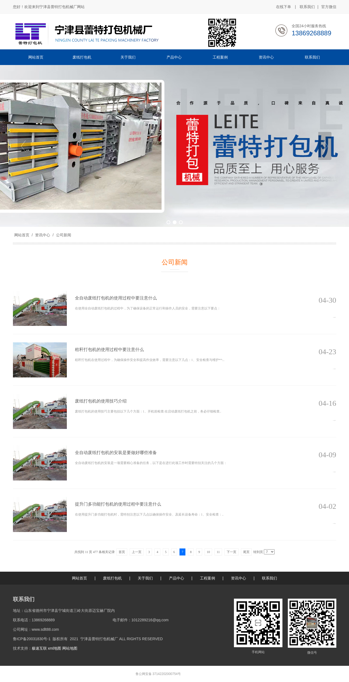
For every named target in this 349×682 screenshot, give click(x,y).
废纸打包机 (112, 578)
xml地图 (54, 648)
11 (218, 552)
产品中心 (176, 578)
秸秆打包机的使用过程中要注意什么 (109, 349)
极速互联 (39, 648)
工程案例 (207, 578)
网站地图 (69, 648)
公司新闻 (63, 235)
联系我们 (307, 7)
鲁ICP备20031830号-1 (32, 639)
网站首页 (21, 235)
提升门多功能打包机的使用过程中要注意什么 (118, 504)
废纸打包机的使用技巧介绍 (101, 401)
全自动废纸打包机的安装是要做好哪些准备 (116, 452)
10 (208, 552)
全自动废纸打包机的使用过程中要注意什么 (116, 298)
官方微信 (328, 7)
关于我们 (145, 578)
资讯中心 (42, 235)
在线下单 (283, 7)
